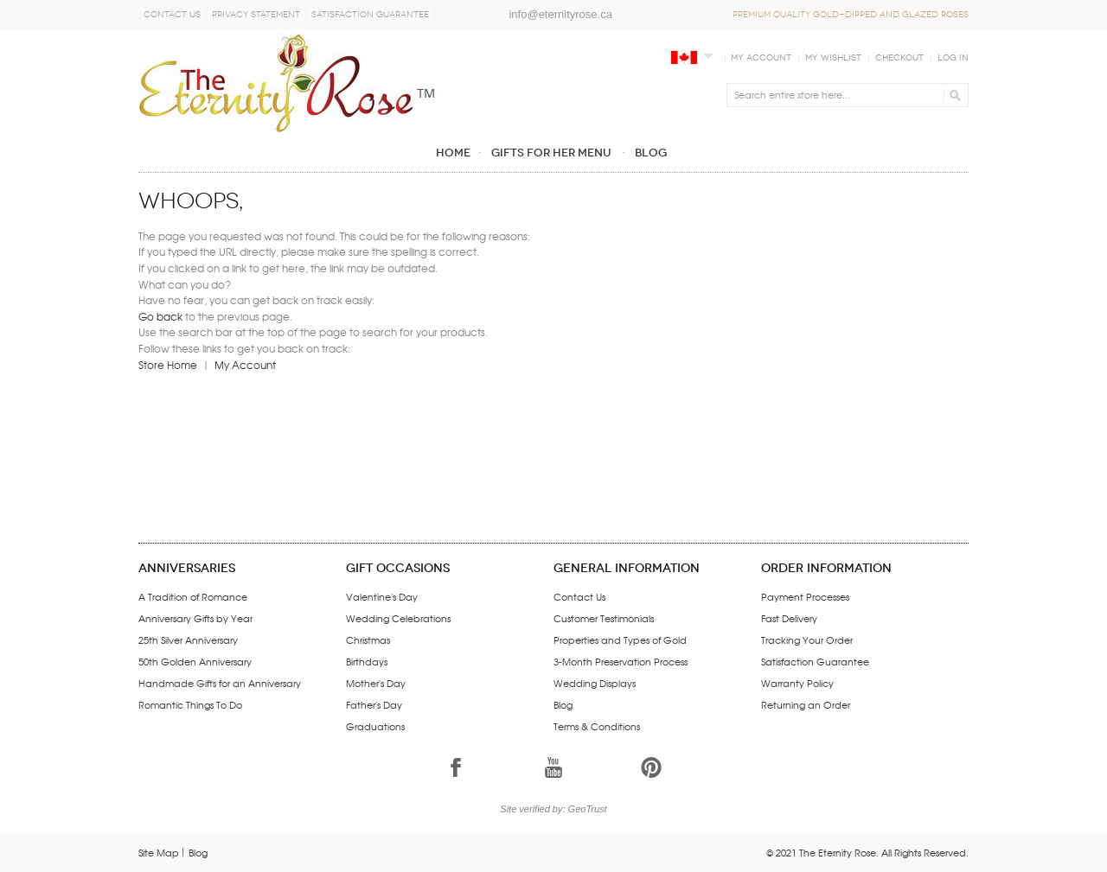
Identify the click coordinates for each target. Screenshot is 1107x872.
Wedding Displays (595, 683)
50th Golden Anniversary (195, 661)
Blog (563, 704)
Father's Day (374, 704)
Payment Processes (805, 596)
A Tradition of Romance (192, 596)
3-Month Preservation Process (621, 661)
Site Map (158, 852)
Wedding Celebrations (398, 618)
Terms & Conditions (597, 726)
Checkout (899, 58)
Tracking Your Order (807, 639)
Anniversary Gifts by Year (195, 618)
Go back (160, 316)
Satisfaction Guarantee (370, 14)
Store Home (167, 364)
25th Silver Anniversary (188, 639)
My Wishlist (833, 58)
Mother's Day (376, 683)
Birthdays (366, 661)
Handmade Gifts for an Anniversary (219, 683)
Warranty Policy (797, 683)
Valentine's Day (382, 596)
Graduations (375, 726)
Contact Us (172, 14)
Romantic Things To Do (190, 704)
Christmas (368, 639)
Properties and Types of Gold (620, 639)
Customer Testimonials (604, 618)
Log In (953, 58)
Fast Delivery (789, 618)
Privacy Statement (256, 14)
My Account (761, 58)
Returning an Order (805, 704)
